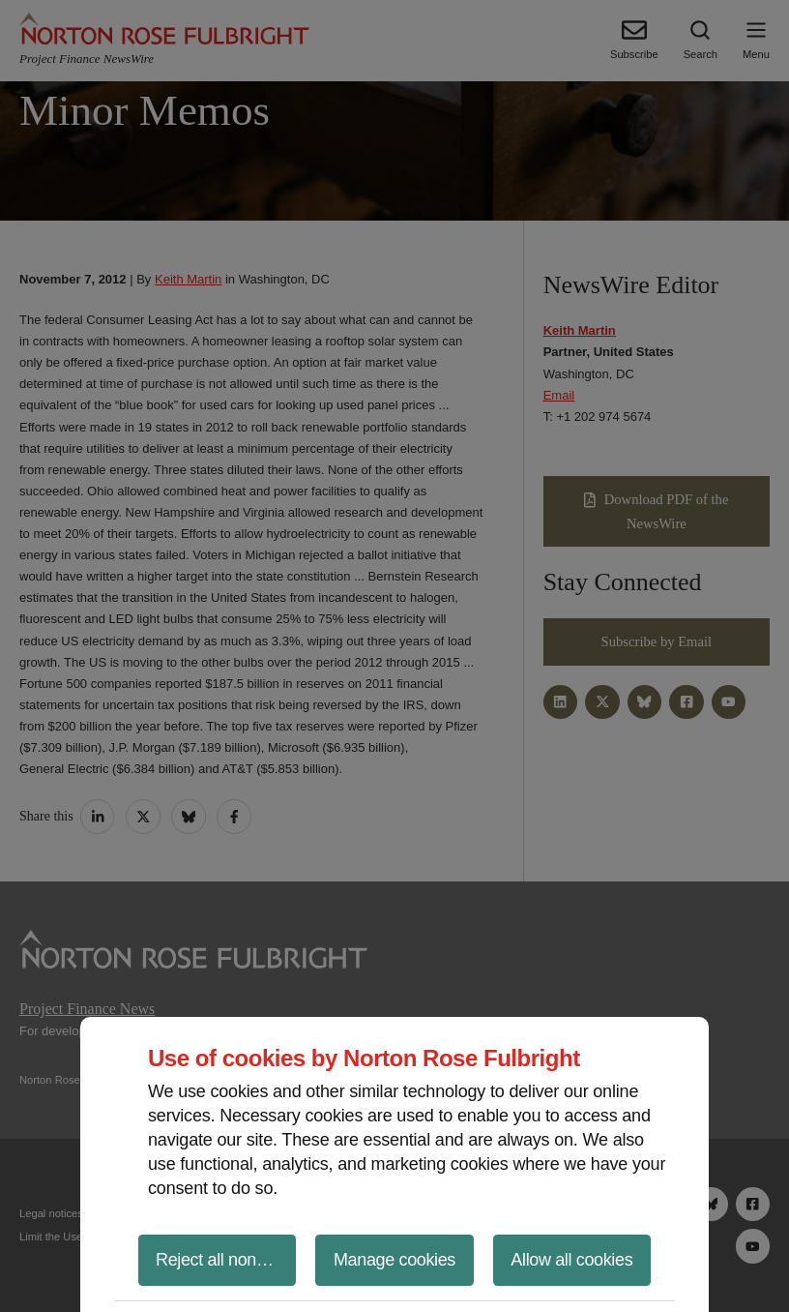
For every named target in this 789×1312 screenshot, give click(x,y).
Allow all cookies (571, 1259)
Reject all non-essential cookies (226, 1259)
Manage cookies (394, 1259)
